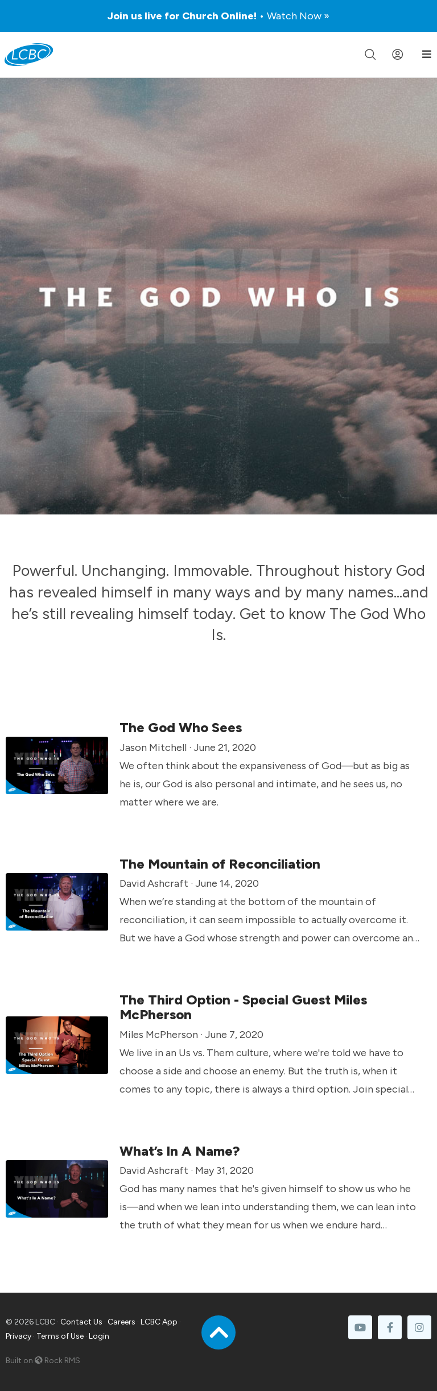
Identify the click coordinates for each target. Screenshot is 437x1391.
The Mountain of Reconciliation (219, 864)
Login (99, 1336)
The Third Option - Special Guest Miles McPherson (243, 1007)
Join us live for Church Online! (218, 16)
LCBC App (159, 1322)
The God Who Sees (180, 727)
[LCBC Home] (29, 54)
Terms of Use (60, 1336)
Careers (121, 1322)
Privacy (18, 1336)
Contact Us (81, 1322)
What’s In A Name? (179, 1151)
